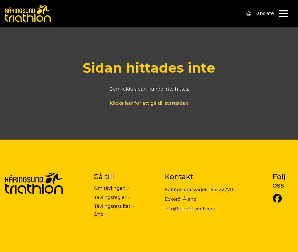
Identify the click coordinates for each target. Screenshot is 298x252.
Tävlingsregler (110, 197)
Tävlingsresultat (112, 206)
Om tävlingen (109, 188)
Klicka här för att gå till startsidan (149, 103)
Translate (260, 13)
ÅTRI (99, 215)
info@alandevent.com (190, 209)
